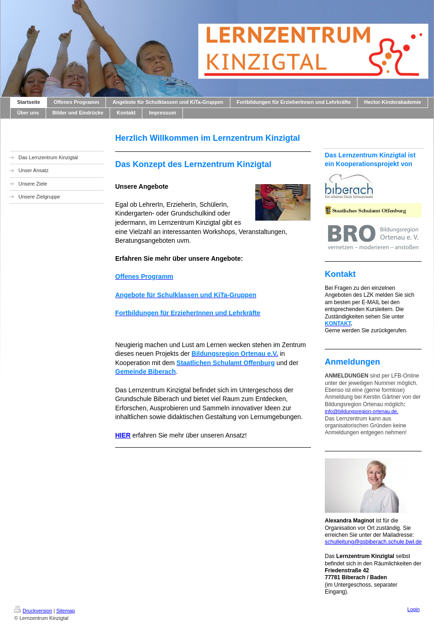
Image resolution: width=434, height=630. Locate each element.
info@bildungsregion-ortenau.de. (362, 411)
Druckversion (33, 610)
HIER (122, 435)
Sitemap (65, 610)
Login (413, 609)
